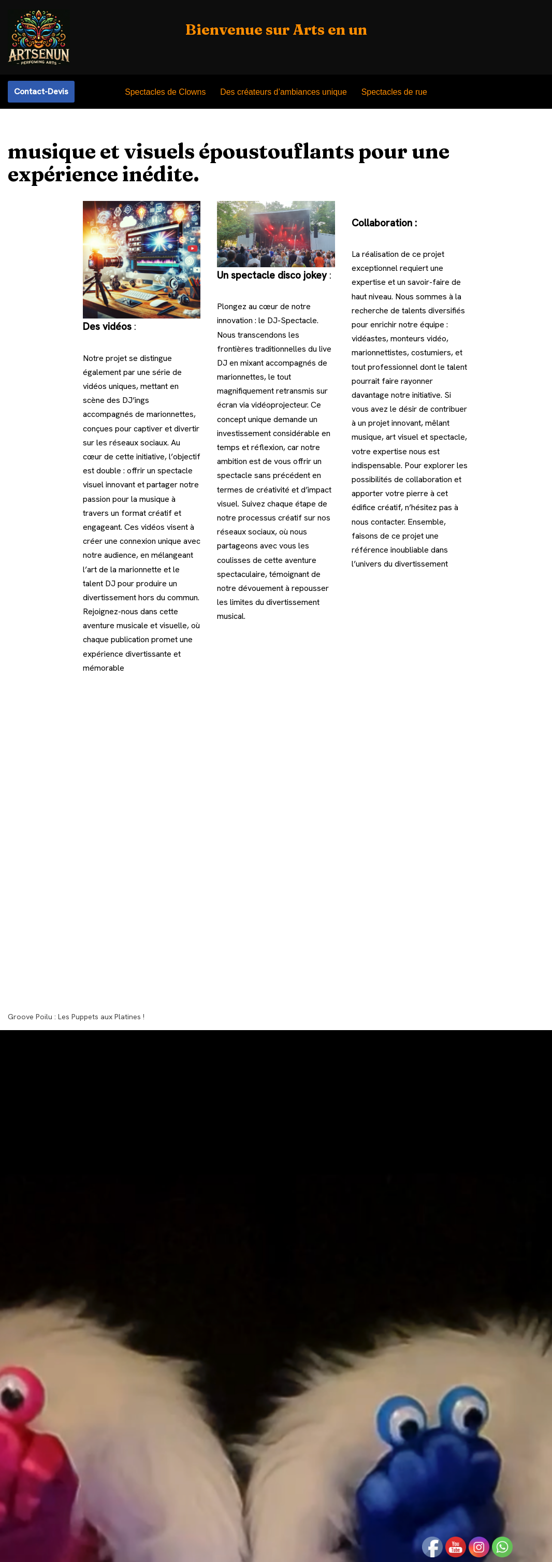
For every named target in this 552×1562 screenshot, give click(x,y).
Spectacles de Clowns (164, 92)
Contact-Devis (41, 91)
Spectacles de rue (395, 92)
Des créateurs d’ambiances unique (283, 92)
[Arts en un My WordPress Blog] (39, 37)
